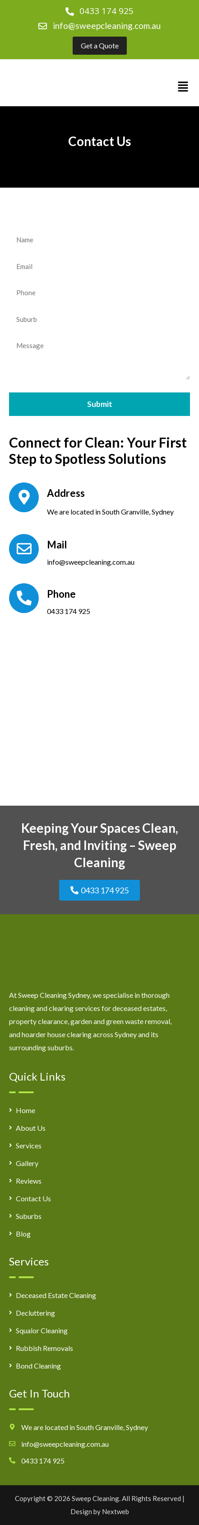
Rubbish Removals (44, 1348)
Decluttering (35, 1312)
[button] (183, 87)
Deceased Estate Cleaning (56, 1295)
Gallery (27, 1163)
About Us (31, 1128)
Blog (23, 1233)
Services (29, 1145)
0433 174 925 (68, 611)
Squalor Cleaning (42, 1330)
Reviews (29, 1180)
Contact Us (33, 1198)
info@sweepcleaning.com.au (107, 25)
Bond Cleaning (38, 1365)
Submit (99, 404)
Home (25, 1110)
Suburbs (29, 1216)
